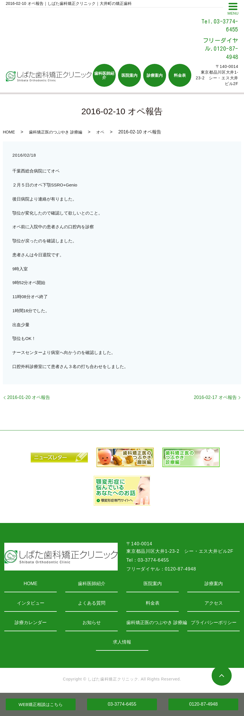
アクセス (213, 603)
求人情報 (122, 642)
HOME (9, 132)
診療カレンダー (31, 622)
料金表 (153, 603)
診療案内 (213, 583)
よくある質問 (91, 603)
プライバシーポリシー (214, 622)
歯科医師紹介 (91, 583)
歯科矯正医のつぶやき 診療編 (55, 132)
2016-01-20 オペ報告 (28, 397)
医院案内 (152, 583)
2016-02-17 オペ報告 (215, 397)
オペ (100, 132)
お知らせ (91, 622)
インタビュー (30, 603)
